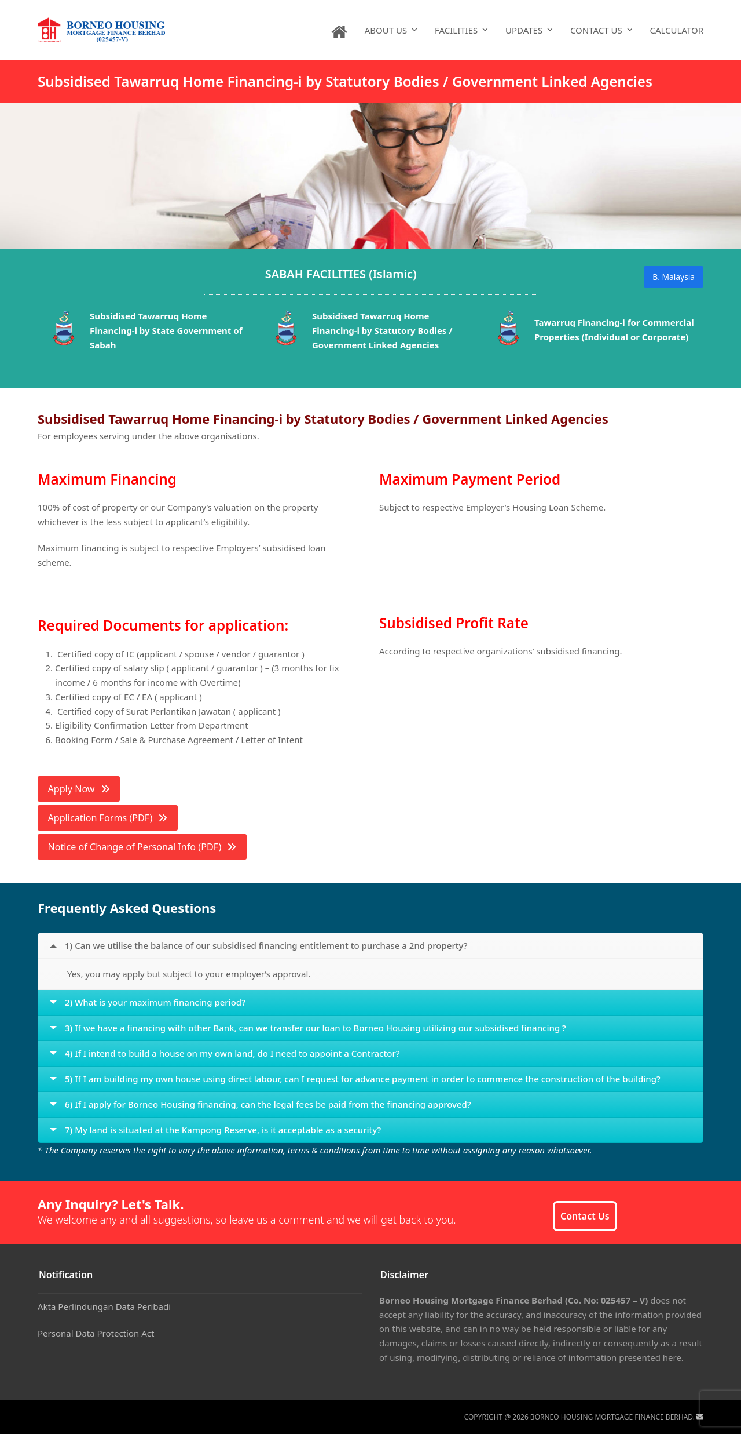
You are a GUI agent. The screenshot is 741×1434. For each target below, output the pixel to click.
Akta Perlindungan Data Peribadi (104, 1306)
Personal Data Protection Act (96, 1333)
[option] (148, 332)
